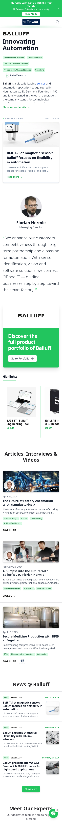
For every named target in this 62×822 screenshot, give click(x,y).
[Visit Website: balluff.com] (14, 76)
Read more (31, 13)
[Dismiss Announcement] (58, 8)
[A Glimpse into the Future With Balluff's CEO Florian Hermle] (31, 570)
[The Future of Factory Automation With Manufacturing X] (31, 502)
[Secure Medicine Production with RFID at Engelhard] (31, 635)
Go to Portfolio (22, 358)
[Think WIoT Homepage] (31, 22)
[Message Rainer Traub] (53, 813)
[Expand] (57, 810)
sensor (41, 83)
